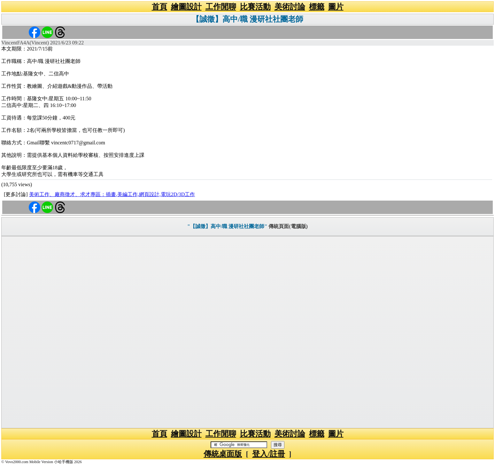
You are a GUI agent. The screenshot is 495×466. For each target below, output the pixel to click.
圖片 (336, 7)
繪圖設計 (186, 7)
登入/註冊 (268, 454)
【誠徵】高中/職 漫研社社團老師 (247, 19)
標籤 (316, 7)
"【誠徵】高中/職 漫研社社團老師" (227, 226)
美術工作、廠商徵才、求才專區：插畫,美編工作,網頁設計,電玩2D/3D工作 (112, 194)
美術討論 (290, 7)
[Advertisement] (247, 332)
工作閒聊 (220, 7)
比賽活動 (255, 7)
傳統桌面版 (223, 454)
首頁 (159, 7)
